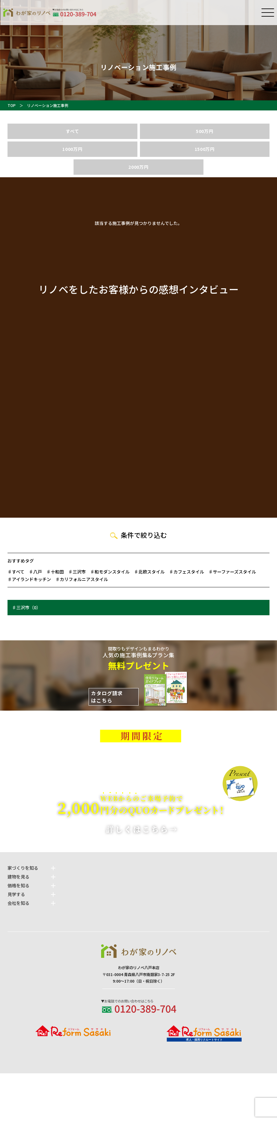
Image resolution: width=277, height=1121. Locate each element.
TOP (12, 105)
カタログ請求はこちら (107, 697)
